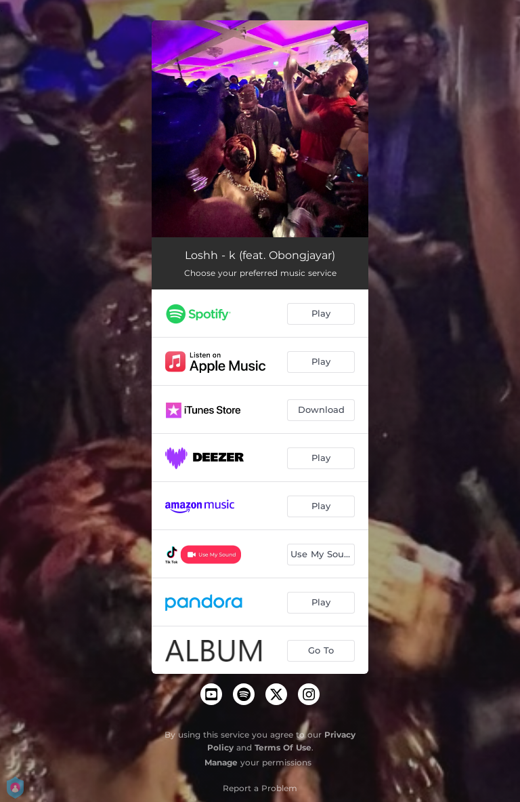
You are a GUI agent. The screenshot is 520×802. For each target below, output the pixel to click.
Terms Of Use (283, 747)
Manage (221, 762)
